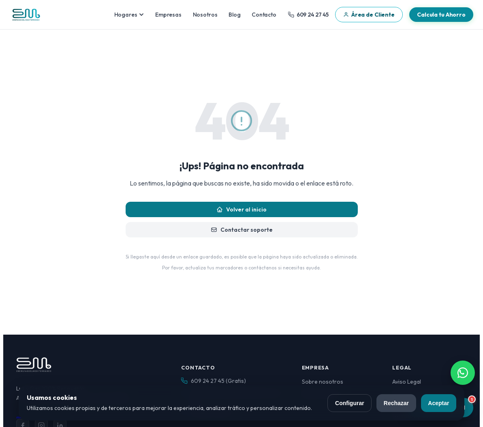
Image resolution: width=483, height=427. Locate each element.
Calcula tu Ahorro (441, 14)
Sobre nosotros (322, 381)
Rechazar (396, 403)
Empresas (168, 14)
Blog (234, 14)
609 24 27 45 (308, 14)
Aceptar (438, 403)
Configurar (349, 403)
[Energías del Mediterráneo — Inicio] (26, 14)
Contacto (264, 14)
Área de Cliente (369, 14)
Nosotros (205, 14)
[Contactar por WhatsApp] (463, 373)
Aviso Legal (406, 381)
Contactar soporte (242, 229)
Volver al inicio (241, 209)
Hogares (129, 14)
